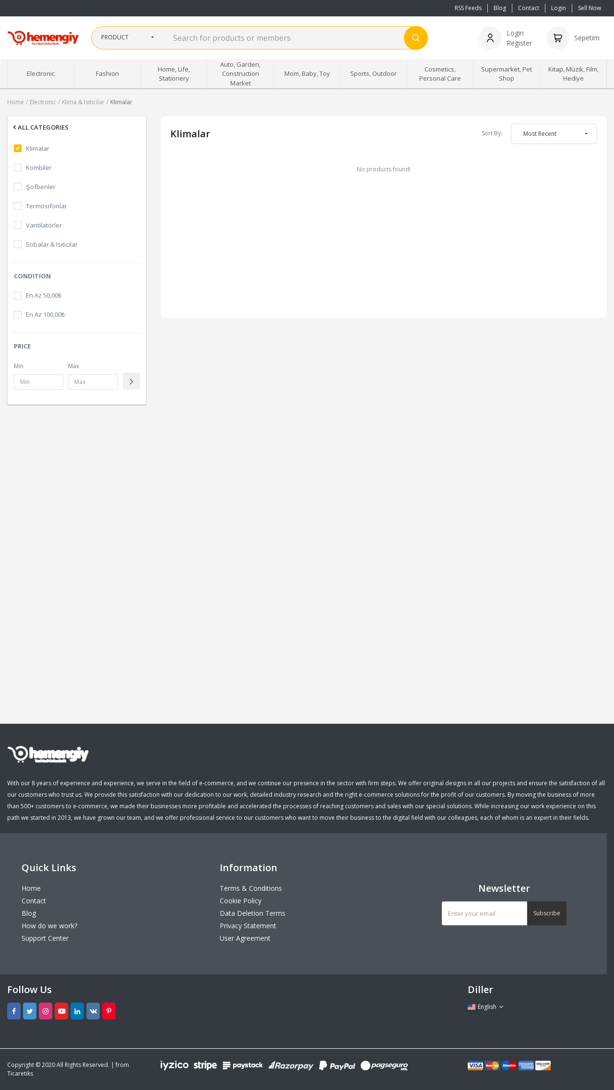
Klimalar (121, 102)
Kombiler (39, 167)
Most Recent (539, 134)
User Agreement (245, 938)
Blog (500, 8)
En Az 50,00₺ (43, 295)
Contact (528, 8)
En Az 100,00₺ (45, 314)
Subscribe (546, 913)
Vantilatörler (44, 225)
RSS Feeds (468, 8)
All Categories (40, 127)
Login (558, 8)
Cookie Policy (240, 900)
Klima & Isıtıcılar (83, 102)
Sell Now (589, 8)
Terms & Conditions (251, 888)
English (486, 1007)
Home (15, 102)
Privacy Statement (248, 925)
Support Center (45, 938)
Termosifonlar (46, 206)
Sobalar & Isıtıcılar (52, 244)
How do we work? (49, 925)
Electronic (43, 102)
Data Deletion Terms (252, 913)
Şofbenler (41, 186)
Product (115, 37)
